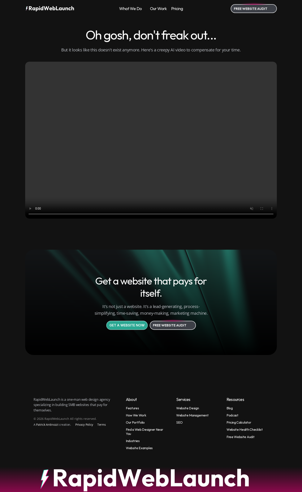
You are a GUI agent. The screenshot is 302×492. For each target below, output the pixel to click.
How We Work (136, 415)
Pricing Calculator (238, 422)
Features (132, 408)
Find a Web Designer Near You (145, 431)
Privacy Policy (84, 425)
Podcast (232, 415)
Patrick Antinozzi (47, 425)
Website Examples (139, 448)
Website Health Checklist (244, 429)
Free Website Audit (240, 437)
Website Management (192, 415)
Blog (229, 408)
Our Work (158, 8)
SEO (179, 422)
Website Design (187, 408)
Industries (133, 441)
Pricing (177, 8)
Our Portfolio (135, 422)
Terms (101, 425)
